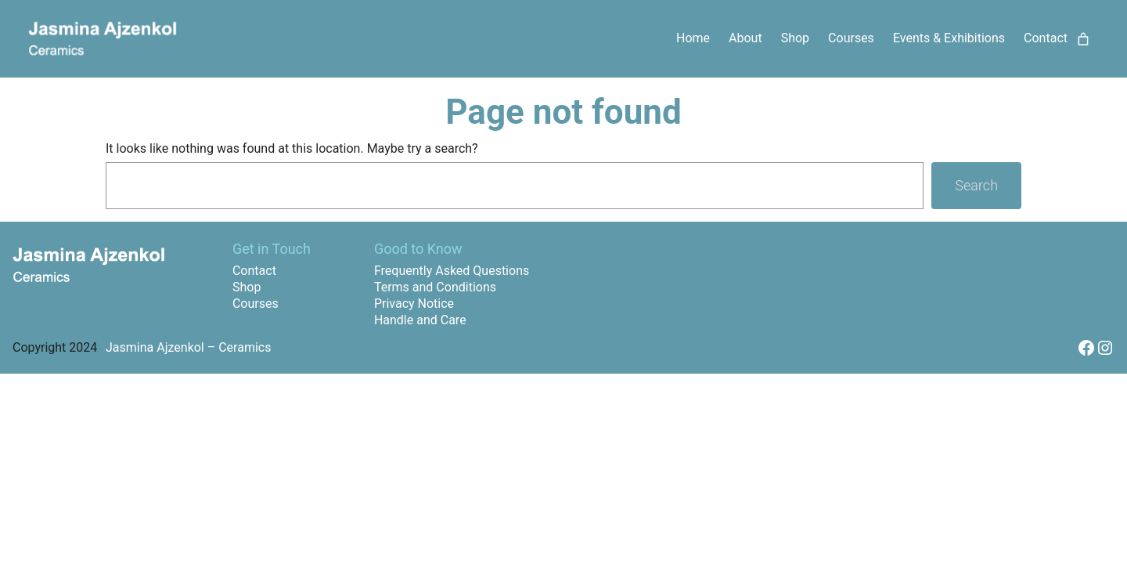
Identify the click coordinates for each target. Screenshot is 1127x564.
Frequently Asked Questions (451, 270)
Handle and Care (420, 320)
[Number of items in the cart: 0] (1083, 39)
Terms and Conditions (435, 287)
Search (976, 185)
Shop (246, 287)
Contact (254, 270)
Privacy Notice (414, 303)
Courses (255, 303)
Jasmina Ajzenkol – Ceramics (188, 347)
